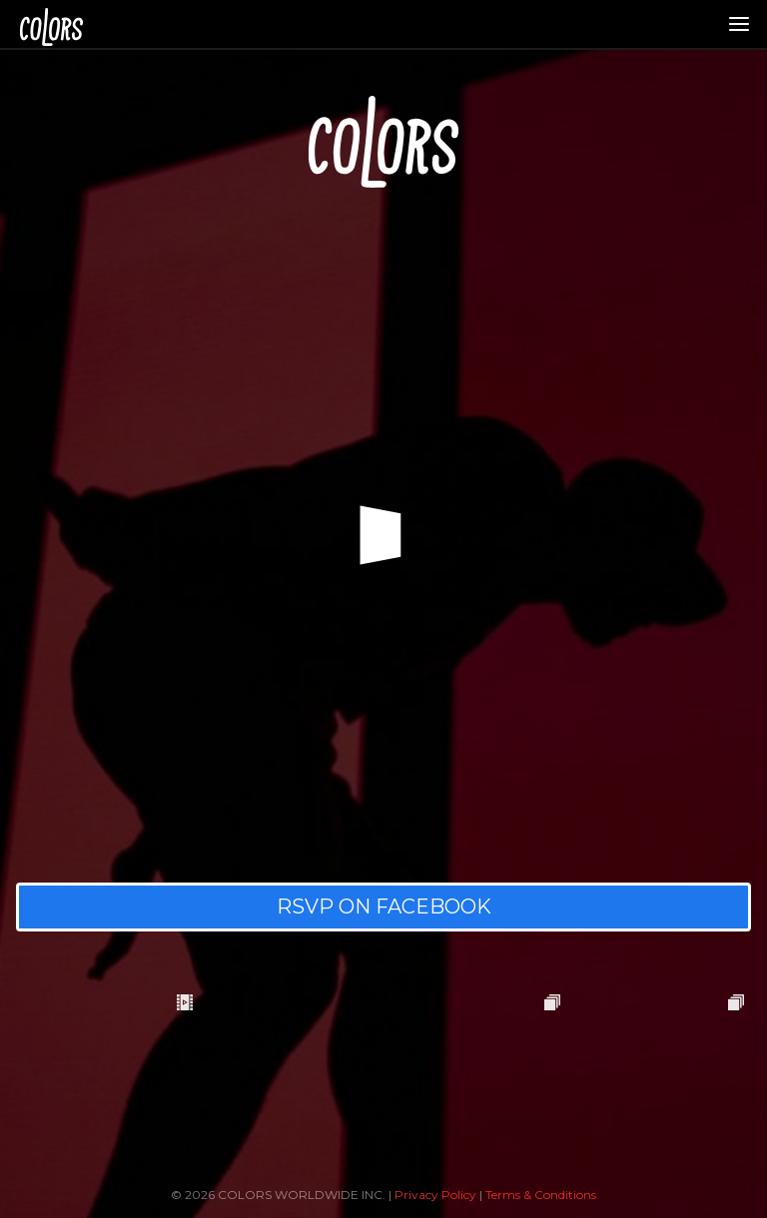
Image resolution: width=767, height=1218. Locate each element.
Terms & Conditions (540, 1194)
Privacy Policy (435, 1194)
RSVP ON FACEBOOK (384, 906)
